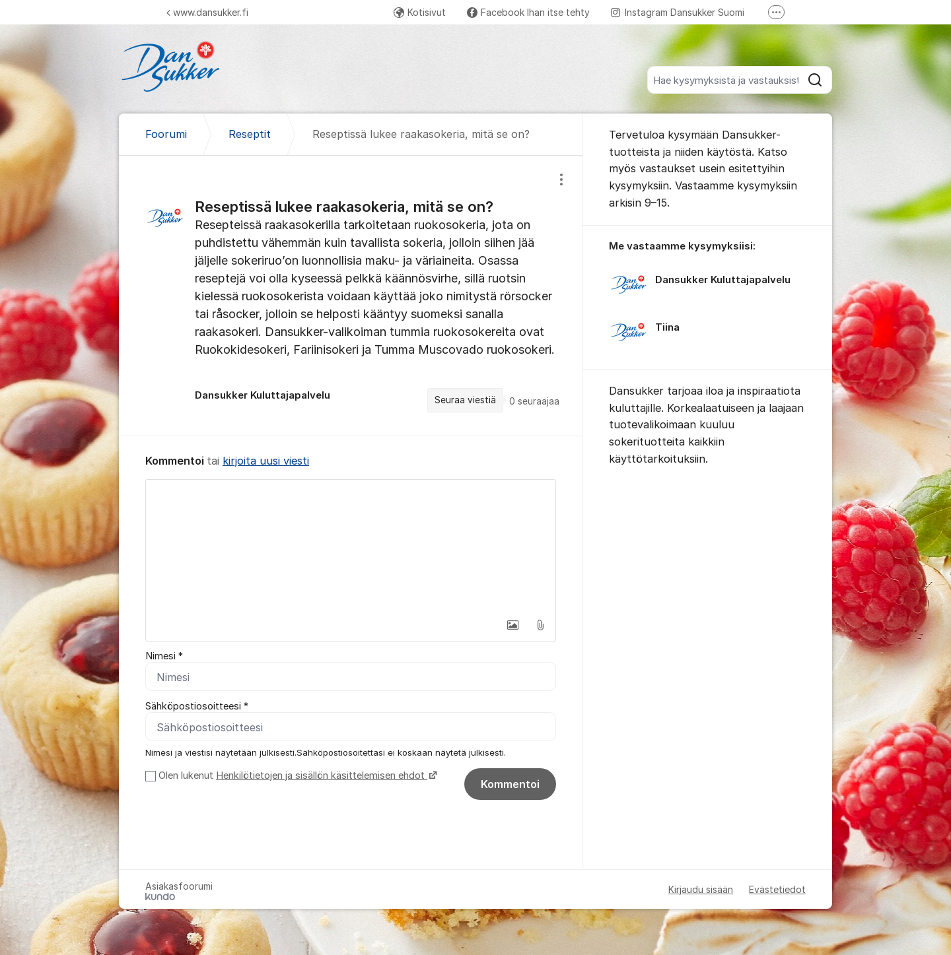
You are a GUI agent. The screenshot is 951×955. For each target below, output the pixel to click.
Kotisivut (420, 12)
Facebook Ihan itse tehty (528, 12)
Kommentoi (510, 784)
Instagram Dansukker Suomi (677, 12)
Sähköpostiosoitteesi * (196, 706)
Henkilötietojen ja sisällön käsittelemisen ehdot (321, 775)
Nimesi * (164, 656)
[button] (512, 625)
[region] (350, 295)
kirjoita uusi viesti (266, 460)
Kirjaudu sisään (700, 889)
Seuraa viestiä (465, 400)
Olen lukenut (296, 775)
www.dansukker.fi (207, 12)
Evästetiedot (777, 889)
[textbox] (350, 546)
